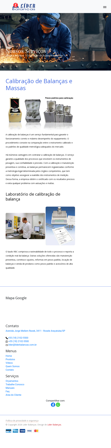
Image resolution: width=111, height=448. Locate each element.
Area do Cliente (13, 395)
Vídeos (9, 363)
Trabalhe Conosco (15, 384)
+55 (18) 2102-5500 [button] (19, 341)
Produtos (10, 359)
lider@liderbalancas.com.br (23, 344)
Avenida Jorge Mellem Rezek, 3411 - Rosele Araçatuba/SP (35, 330)
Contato (10, 369)
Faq (7, 391)
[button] (99, 436)
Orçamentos (12, 381)
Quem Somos (13, 366)
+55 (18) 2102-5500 (18, 337)
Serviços (19, 55)
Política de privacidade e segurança (22, 420)
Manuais (10, 388)
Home (9, 55)
